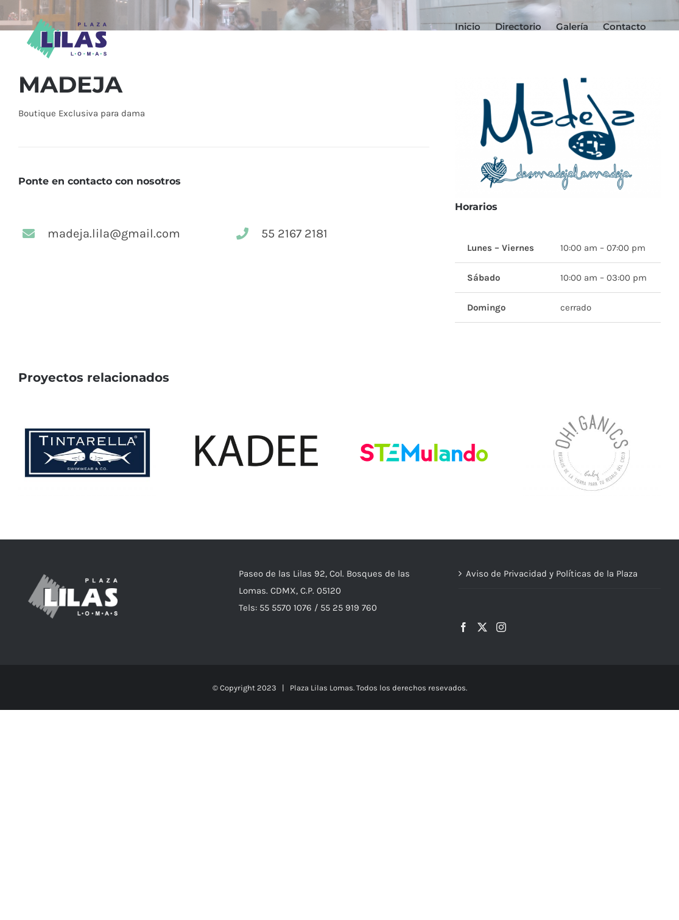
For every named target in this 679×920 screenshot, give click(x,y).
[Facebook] (463, 627)
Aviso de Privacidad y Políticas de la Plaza (552, 573)
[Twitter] (482, 627)
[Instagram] (501, 627)
